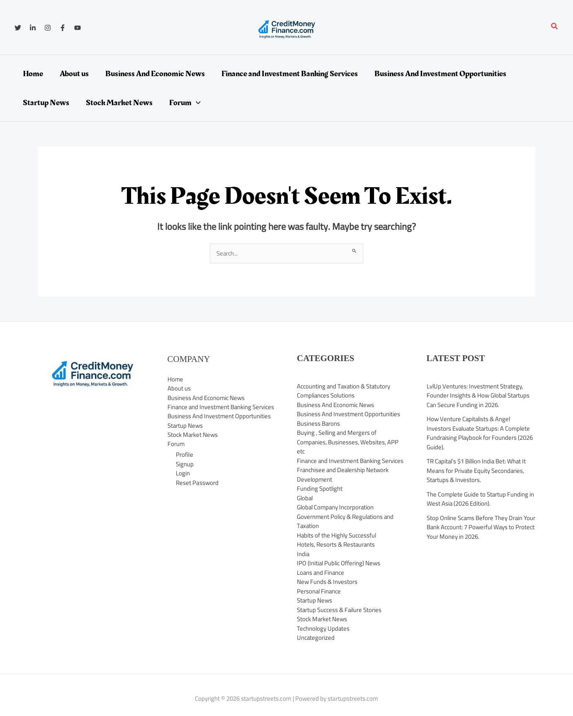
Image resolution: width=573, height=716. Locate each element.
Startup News (185, 435)
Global (305, 507)
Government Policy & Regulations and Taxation (346, 530)
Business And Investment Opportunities (219, 426)
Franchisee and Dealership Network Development (344, 484)
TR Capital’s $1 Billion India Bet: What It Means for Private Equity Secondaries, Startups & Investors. (478, 470)
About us (179, 389)
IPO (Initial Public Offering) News (339, 573)
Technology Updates (324, 638)
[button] (554, 27)
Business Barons (318, 423)
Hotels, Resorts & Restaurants (336, 554)
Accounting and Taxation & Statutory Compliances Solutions (345, 391)
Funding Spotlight (320, 498)
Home (176, 379)
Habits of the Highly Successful (337, 544)
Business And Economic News (207, 398)
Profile (184, 464)
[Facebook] (62, 27)
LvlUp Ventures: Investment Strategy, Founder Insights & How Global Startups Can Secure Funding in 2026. (479, 395)
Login (183, 483)
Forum (176, 454)
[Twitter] (18, 27)
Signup (185, 474)
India (303, 563)
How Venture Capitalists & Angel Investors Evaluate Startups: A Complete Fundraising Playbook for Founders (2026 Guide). (480, 433)
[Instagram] (47, 27)
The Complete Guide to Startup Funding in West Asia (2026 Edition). (481, 499)
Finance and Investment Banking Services (210, 412)
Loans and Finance (321, 582)
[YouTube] (77, 27)
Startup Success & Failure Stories (340, 619)
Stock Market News (193, 445)
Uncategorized (316, 647)
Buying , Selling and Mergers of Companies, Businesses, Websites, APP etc (348, 442)
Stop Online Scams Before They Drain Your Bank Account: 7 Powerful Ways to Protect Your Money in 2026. (478, 527)
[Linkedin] (32, 27)
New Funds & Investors (327, 591)
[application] (196, 102)
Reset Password (197, 493)
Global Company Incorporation (336, 517)
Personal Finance (319, 600)
